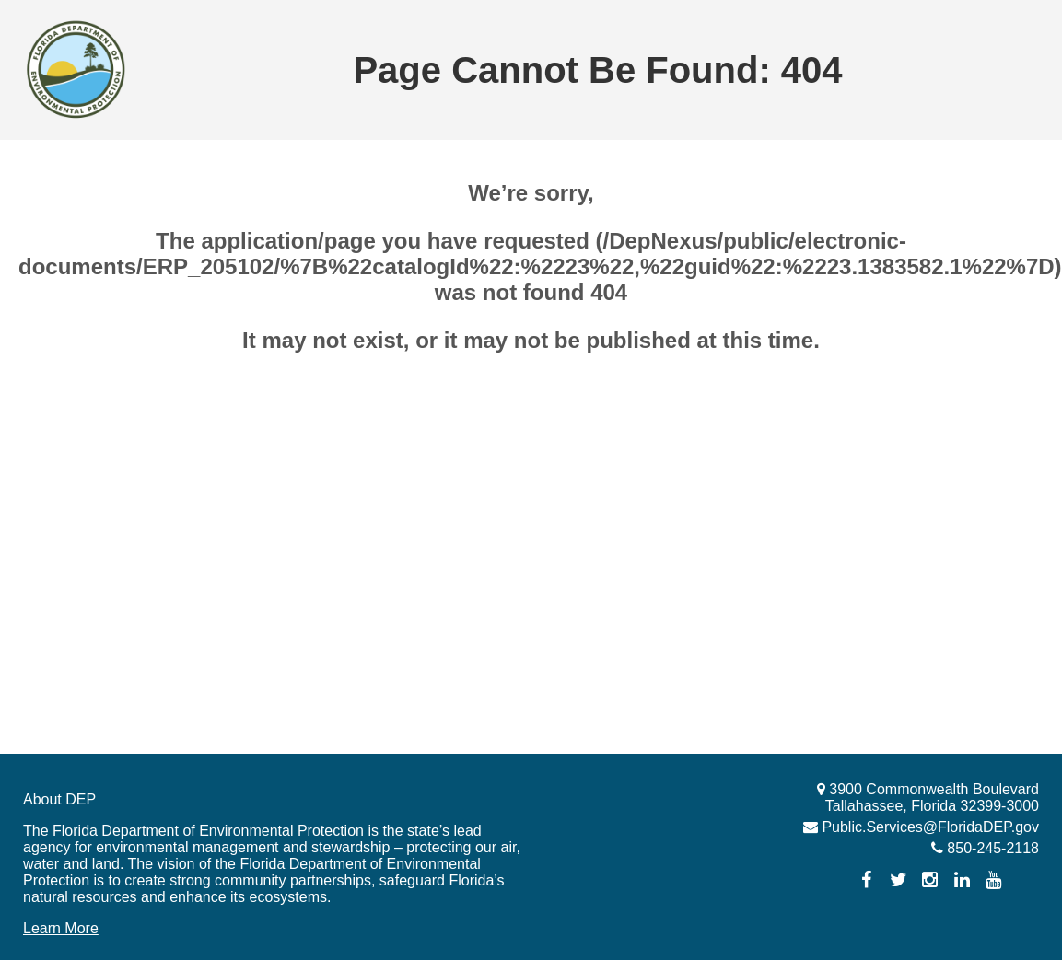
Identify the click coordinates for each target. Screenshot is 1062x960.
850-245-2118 (991, 848)
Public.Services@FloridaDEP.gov (928, 827)
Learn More (61, 928)
